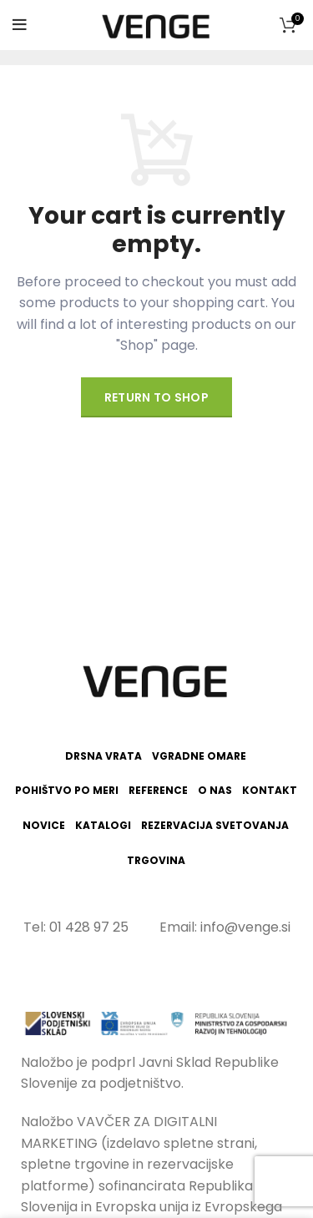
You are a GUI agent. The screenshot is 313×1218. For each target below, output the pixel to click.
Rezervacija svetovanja (215, 825)
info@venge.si (245, 927)
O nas (215, 790)
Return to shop (156, 397)
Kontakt (269, 790)
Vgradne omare (199, 756)
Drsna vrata (103, 756)
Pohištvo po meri (67, 790)
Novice (44, 825)
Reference (158, 790)
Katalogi (103, 825)
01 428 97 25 (89, 927)
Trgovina (156, 860)
